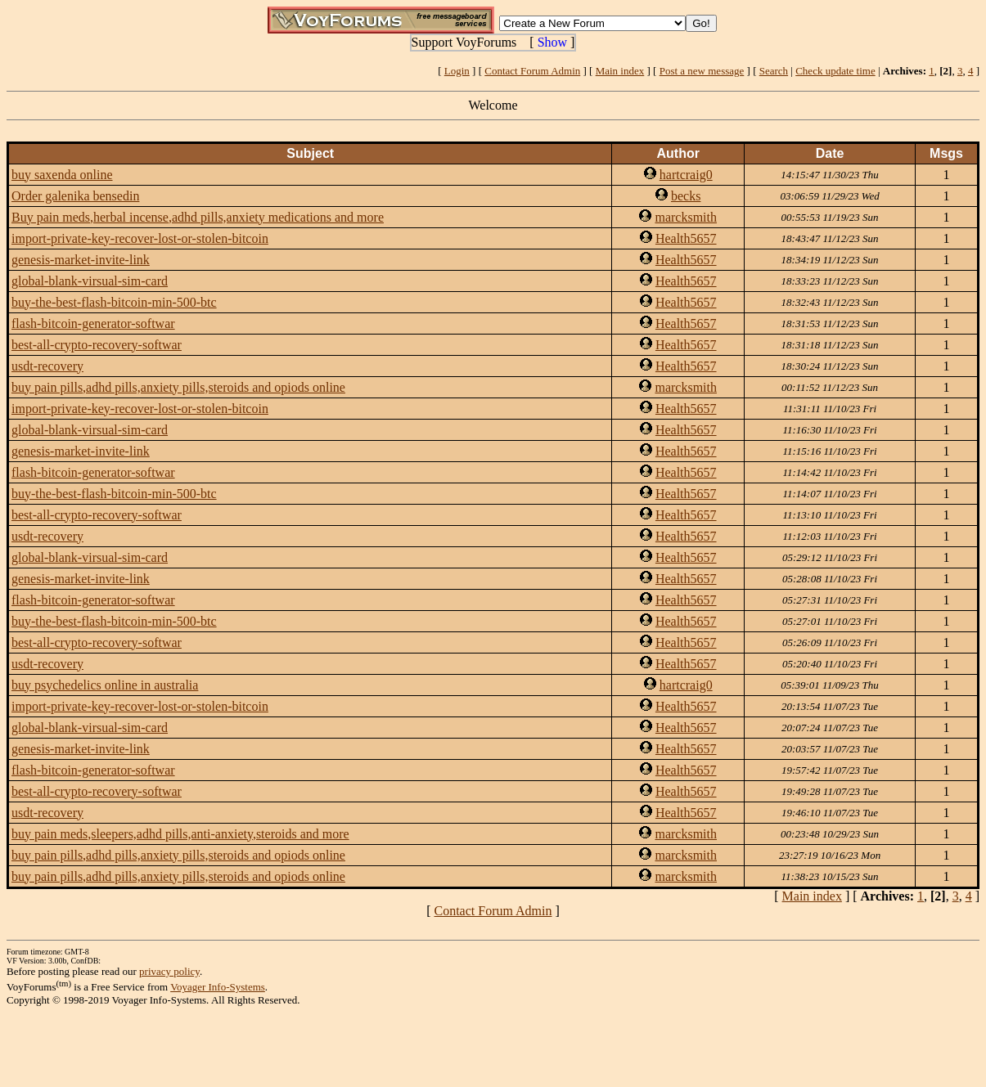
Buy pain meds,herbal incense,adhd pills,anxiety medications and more (197, 217)
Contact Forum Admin (532, 71)
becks (685, 196)
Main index (620, 71)
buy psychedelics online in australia (104, 685)
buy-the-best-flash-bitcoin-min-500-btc (114, 302)
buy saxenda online (62, 175)
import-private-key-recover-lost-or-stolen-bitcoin (139, 238)
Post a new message (702, 71)
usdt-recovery (47, 366)
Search (773, 71)
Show (552, 42)
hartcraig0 (686, 175)
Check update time (835, 71)
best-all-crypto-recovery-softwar (96, 345)
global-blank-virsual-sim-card (89, 281)
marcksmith (686, 217)
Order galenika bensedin (75, 196)
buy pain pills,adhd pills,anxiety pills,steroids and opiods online (178, 387)
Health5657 (686, 238)
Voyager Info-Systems (217, 987)
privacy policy (169, 971)
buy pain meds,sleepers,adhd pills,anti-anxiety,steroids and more (180, 834)
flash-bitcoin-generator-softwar (93, 323)
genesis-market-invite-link (80, 260)
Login (457, 71)
